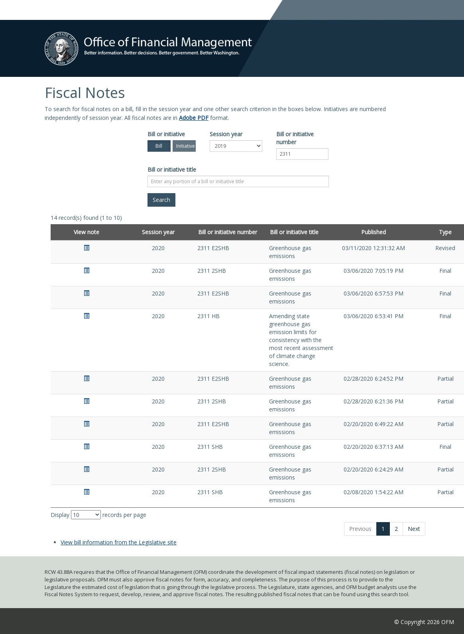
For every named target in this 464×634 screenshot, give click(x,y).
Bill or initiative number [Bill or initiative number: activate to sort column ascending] (227, 232)
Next (414, 528)
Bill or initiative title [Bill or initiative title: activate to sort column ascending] (294, 232)
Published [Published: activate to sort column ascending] (373, 232)
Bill (158, 146)
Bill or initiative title (171, 169)
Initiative (185, 146)
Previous (360, 528)
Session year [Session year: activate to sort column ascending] (158, 232)
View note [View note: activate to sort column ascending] (86, 232)
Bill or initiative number (295, 138)
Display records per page (98, 514)
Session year (226, 134)
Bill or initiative (166, 134)
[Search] (161, 200)
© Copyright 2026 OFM (424, 622)
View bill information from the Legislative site (119, 542)
